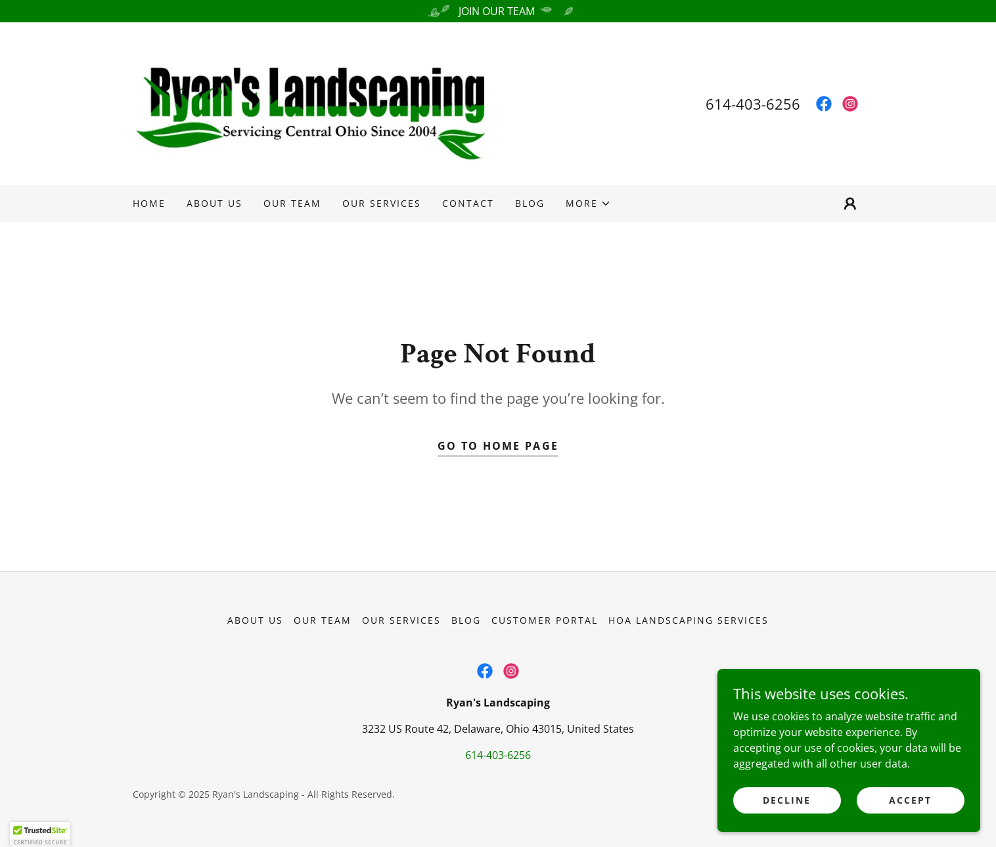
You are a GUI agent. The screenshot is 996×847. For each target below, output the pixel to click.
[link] (315, 102)
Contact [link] (468, 203)
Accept (910, 827)
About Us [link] (214, 203)
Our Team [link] (292, 203)
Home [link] (149, 203)
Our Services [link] (381, 203)
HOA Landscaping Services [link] (688, 620)
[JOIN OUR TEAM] (498, 11)
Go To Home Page (498, 446)
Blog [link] (530, 203)
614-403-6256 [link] (753, 104)
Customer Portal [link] (544, 620)
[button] (588, 203)
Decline (787, 827)
